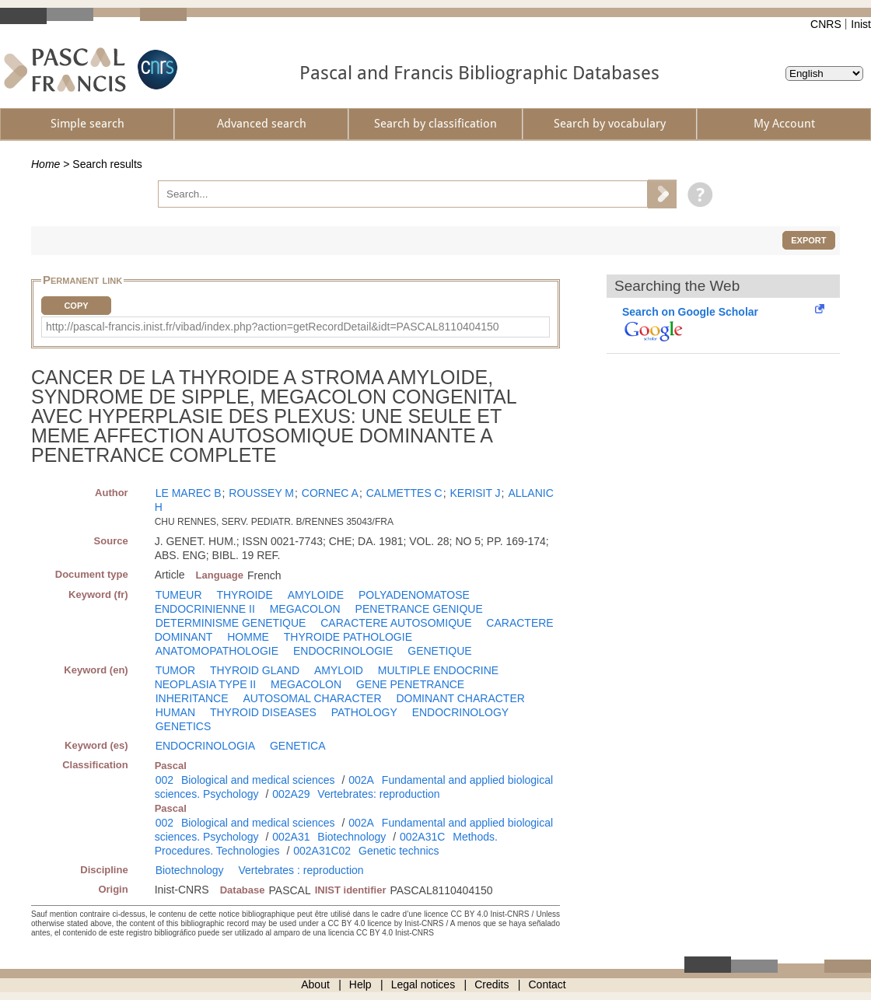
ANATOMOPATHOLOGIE (217, 651)
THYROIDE (244, 595)
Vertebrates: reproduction (378, 794)
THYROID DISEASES (263, 712)
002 (164, 780)
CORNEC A (330, 493)
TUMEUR (179, 595)
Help (360, 984)
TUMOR (175, 670)
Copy (76, 305)
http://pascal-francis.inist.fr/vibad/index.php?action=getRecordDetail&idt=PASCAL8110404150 (272, 326)
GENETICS (184, 726)
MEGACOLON (305, 609)
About (315, 984)
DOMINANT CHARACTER (460, 698)
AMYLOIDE (316, 595)
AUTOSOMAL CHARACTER (312, 698)
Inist (861, 24)
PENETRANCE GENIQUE (419, 609)
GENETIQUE (439, 651)
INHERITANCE (192, 698)
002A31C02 (322, 850)
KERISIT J (475, 493)
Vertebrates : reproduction (301, 870)
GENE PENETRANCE (410, 684)
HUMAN (175, 712)
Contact (547, 984)
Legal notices (423, 984)
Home (45, 164)
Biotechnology (351, 836)
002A (361, 780)
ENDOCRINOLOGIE (343, 651)
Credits (491, 984)
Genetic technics (399, 850)
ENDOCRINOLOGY (460, 712)
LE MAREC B (189, 493)
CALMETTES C (404, 493)
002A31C (422, 836)
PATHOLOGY (364, 712)
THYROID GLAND (254, 670)
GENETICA (298, 746)
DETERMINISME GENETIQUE (231, 623)
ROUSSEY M (261, 493)
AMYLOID (338, 670)
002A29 (291, 794)
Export (808, 240)
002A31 (291, 836)
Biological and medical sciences (258, 780)
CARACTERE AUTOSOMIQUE (395, 623)
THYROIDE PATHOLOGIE (348, 637)
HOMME (248, 637)
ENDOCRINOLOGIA (205, 746)
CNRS (825, 24)
